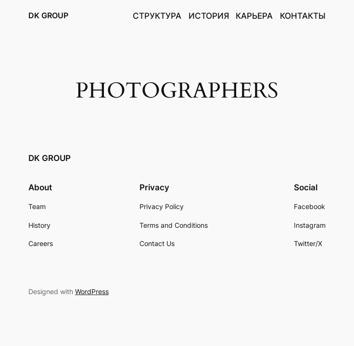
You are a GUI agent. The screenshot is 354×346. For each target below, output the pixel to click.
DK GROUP (48, 15)
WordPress (92, 291)
